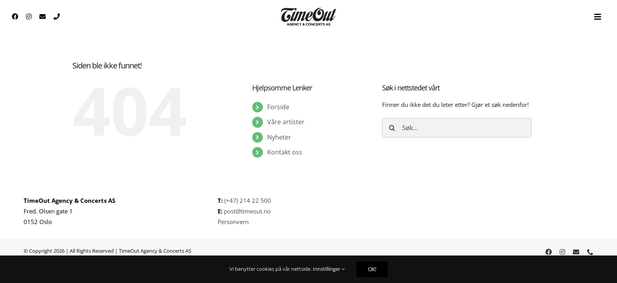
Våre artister (286, 122)
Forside (278, 107)
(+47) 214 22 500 (247, 200)
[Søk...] (457, 128)
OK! (372, 269)
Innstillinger (329, 268)
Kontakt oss (284, 152)
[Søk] (392, 128)
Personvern (233, 222)
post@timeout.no (246, 211)
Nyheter (279, 137)
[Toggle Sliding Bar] (597, 17)
